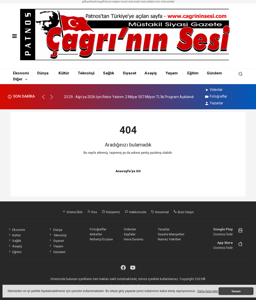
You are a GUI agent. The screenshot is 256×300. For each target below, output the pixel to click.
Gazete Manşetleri (171, 234)
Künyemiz (111, 212)
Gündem (214, 73)
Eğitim (192, 73)
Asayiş (150, 73)
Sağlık (108, 73)
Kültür (63, 73)
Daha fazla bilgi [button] (207, 291)
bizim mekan (112, 1)
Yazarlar (213, 103)
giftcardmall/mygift (93, 1)
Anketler (96, 234)
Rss (92, 212)
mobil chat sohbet (144, 1)
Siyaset (129, 73)
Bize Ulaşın (184, 212)
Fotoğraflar (215, 96)
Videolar (213, 90)
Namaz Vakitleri (169, 239)
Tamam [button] (235, 291)
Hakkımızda (135, 212)
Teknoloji (86, 73)
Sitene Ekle (72, 212)
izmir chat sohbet (164, 1)
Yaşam (172, 73)
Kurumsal (160, 212)
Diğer (17, 79)
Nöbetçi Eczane (101, 239)
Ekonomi (21, 73)
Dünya (42, 73)
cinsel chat (126, 1)
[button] (45, 99)
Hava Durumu (133, 239)
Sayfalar (130, 234)
